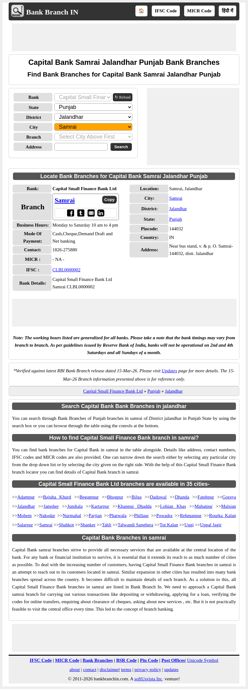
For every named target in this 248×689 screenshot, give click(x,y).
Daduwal (158, 497)
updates (171, 669)
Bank (33, 97)
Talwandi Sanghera (135, 524)
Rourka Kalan (222, 515)
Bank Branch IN (52, 12)
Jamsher (51, 506)
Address (34, 146)
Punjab (175, 219)
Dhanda (182, 497)
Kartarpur (100, 506)
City (33, 127)
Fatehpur (206, 497)
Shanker (87, 524)
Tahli (106, 524)
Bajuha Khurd (57, 497)
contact (89, 669)
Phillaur (141, 515)
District (33, 117)
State (34, 107)
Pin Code (149, 660)
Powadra (164, 515)
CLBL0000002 (66, 269)
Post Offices (173, 660)
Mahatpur (204, 506)
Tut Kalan (168, 524)
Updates (169, 370)
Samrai (65, 200)
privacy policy (147, 669)
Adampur (26, 497)
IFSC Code (166, 10)
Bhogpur (115, 497)
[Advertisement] (124, 37)
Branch (33, 137)
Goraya (229, 497)
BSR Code (126, 660)
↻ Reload (122, 97)
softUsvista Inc (148, 678)
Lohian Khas (173, 506)
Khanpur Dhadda (135, 506)
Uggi (189, 524)
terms (126, 669)
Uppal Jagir (211, 524)
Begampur (88, 497)
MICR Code (199, 10)
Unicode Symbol (202, 660)
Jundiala (75, 506)
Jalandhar (178, 208)
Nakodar (47, 515)
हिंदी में (227, 10)
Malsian (228, 506)
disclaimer (109, 669)
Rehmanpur (190, 515)
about (74, 669)
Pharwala (117, 515)
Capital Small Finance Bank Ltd (113, 391)
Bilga (136, 497)
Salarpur (25, 524)
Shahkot (66, 524)
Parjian (95, 515)
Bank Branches (98, 660)
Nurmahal (72, 515)
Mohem (24, 515)
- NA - (58, 259)
